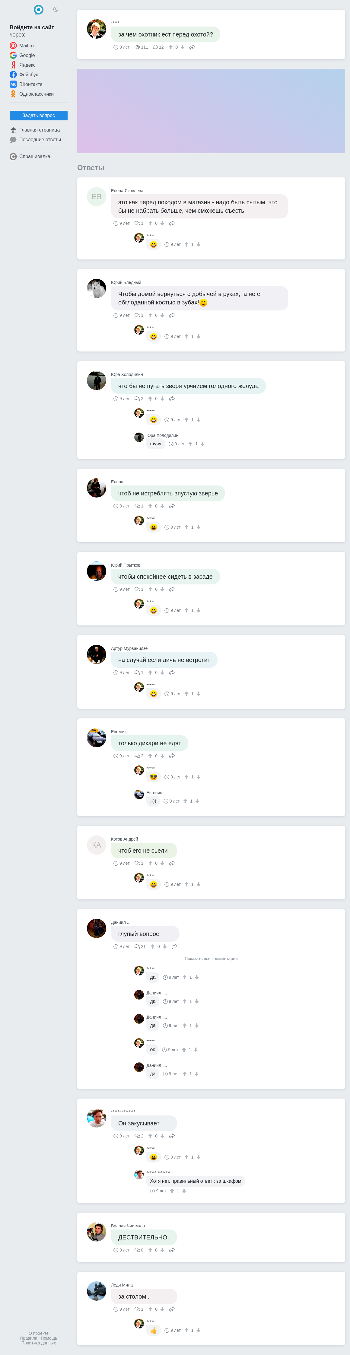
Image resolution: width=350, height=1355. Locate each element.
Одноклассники (32, 93)
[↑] (171, 47)
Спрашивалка (30, 156)
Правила (28, 1338)
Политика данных (38, 1343)
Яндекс (23, 64)
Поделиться (192, 46)
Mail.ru (22, 45)
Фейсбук (24, 74)
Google (22, 55)
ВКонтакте (26, 84)
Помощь (49, 1338)
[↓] (182, 47)
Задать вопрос (38, 115)
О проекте (39, 1333)
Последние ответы (35, 139)
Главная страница (35, 130)
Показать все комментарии (211, 958)
